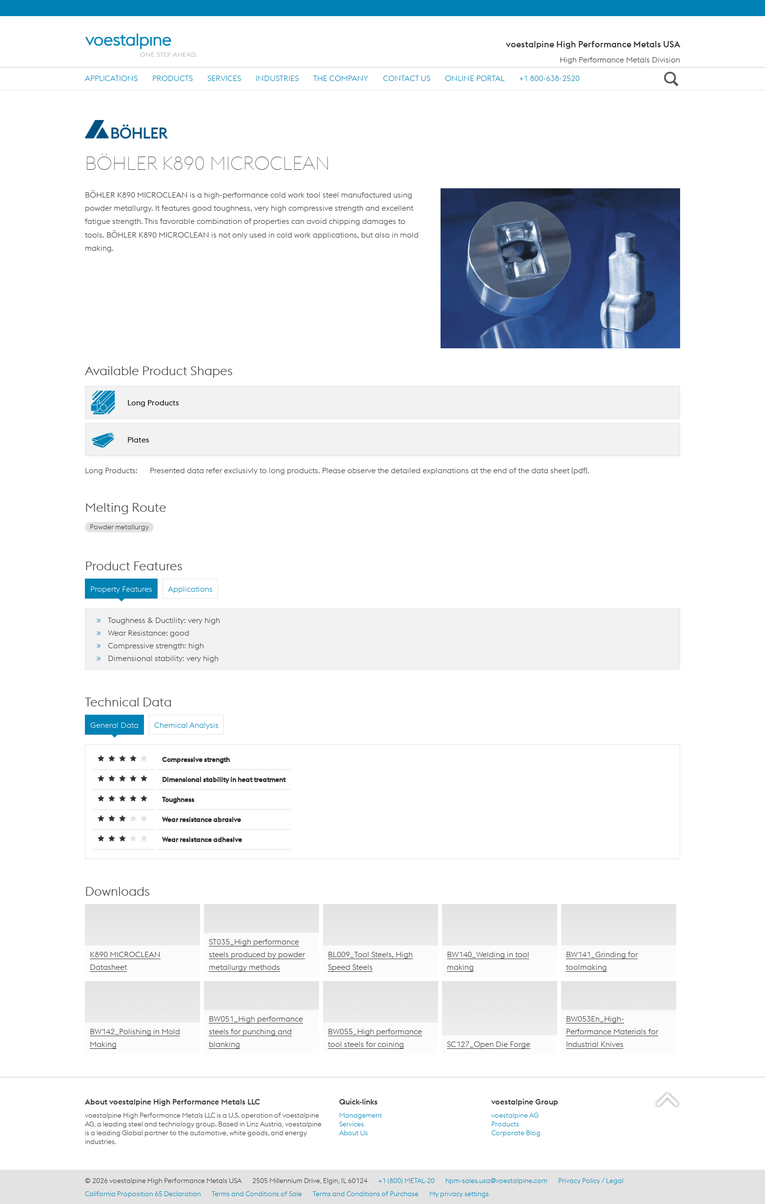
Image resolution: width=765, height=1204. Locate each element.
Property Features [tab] (121, 589)
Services (224, 78)
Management (360, 1115)
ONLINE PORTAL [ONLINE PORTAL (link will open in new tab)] (474, 78)
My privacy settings (459, 1193)
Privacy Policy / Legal (591, 1180)
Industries (277, 78)
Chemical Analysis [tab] (186, 725)
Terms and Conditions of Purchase (366, 1193)
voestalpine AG (515, 1115)
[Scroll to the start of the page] (668, 1099)
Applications (111, 78)
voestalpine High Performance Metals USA (593, 44)
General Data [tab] (114, 725)
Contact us (406, 78)
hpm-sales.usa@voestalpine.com (496, 1180)
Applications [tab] (190, 589)
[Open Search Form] (669, 78)
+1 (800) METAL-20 (406, 1180)
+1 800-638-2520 (549, 78)
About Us (353, 1132)
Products (172, 78)
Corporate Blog (516, 1132)
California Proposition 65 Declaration (143, 1193)
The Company (340, 78)
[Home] (149, 45)
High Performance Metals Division (620, 59)
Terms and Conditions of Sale (257, 1193)
